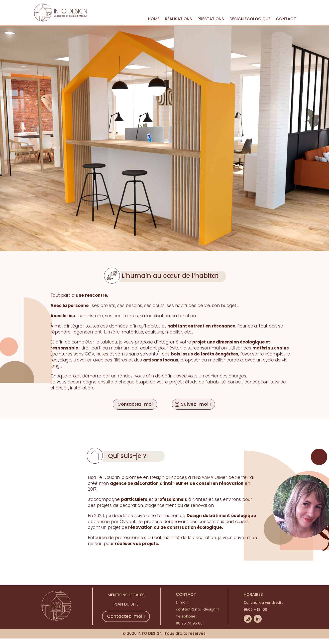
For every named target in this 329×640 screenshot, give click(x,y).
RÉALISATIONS (178, 19)
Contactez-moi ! (126, 617)
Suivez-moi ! (198, 404)
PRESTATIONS (211, 19)
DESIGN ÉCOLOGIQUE (249, 19)
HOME (153, 19)
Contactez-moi (133, 404)
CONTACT (286, 19)
